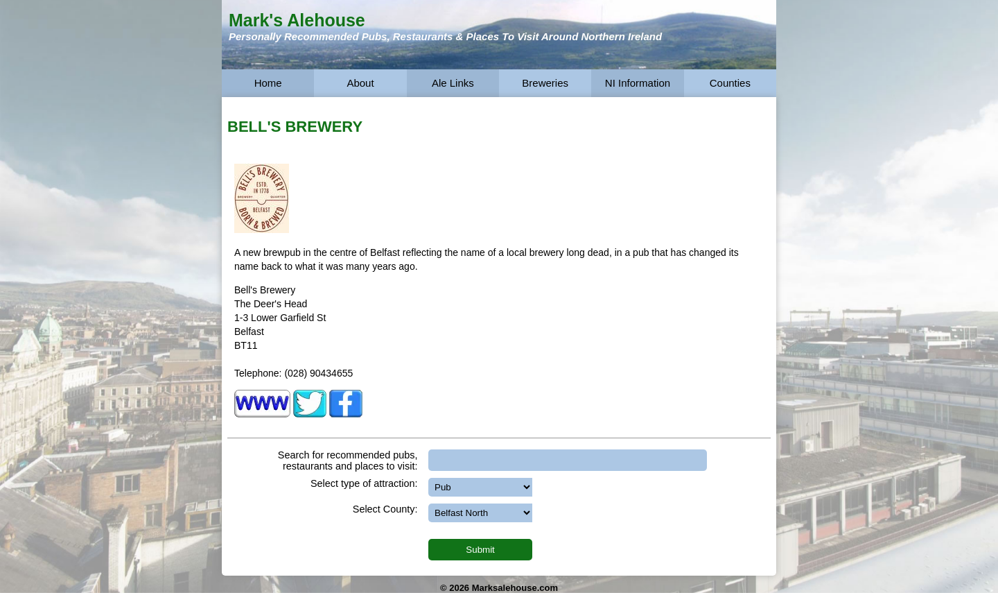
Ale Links (453, 83)
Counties (730, 83)
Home (268, 83)
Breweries (545, 83)
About (360, 83)
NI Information (637, 83)
